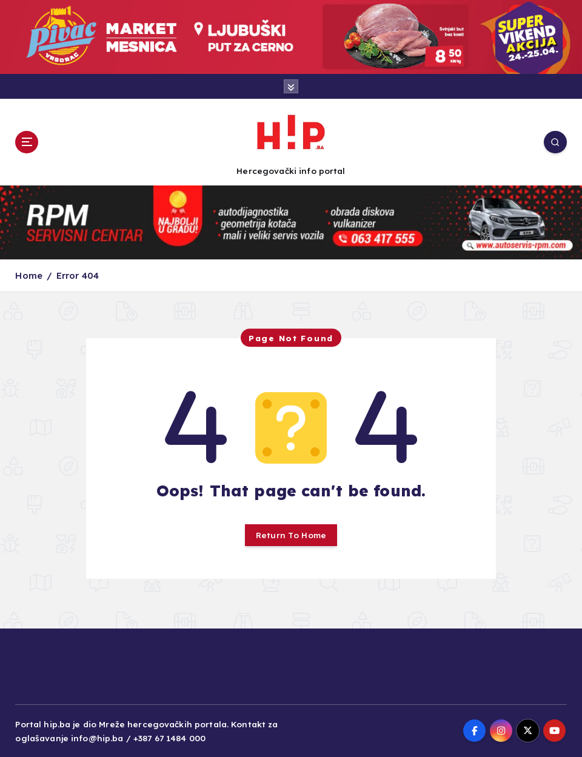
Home (28, 275)
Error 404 (77, 275)
